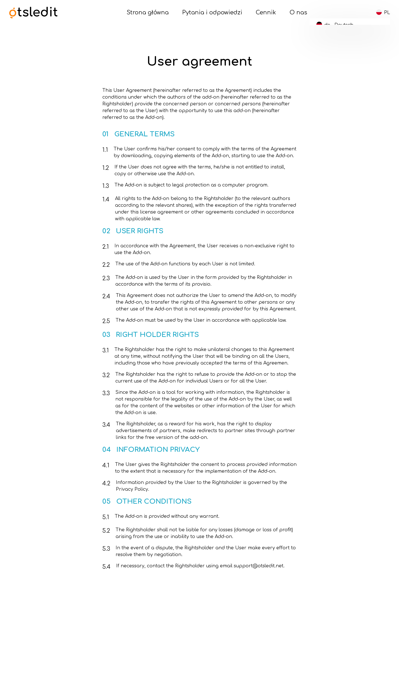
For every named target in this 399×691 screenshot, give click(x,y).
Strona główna (148, 12)
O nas (298, 12)
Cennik (266, 12)
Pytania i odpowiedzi (212, 12)
